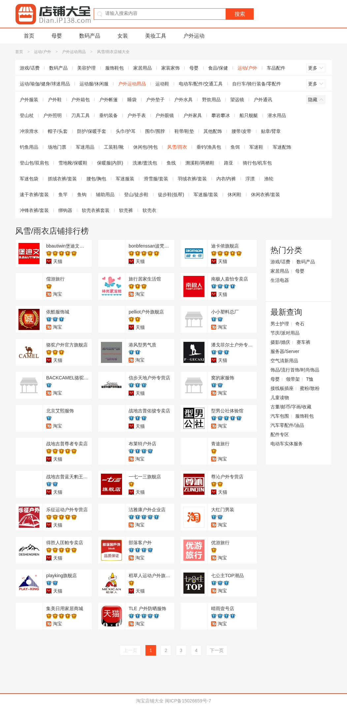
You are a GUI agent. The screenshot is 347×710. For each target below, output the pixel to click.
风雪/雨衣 (177, 147)
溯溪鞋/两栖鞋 (199, 162)
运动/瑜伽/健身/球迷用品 (45, 83)
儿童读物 (279, 397)
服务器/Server (284, 351)
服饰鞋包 (114, 68)
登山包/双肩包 (34, 162)
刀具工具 (80, 115)
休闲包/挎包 (145, 147)
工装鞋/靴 (114, 147)
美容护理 (86, 68)
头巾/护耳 (126, 131)
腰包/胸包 (96, 178)
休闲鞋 (234, 194)
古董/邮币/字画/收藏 (290, 406)
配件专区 (279, 434)
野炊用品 (211, 99)
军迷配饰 (282, 147)
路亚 (228, 162)
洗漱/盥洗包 (145, 162)
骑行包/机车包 (257, 162)
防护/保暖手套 (91, 131)
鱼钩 (81, 194)
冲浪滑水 (29, 131)
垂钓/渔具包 (209, 147)
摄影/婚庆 (280, 342)
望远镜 (237, 99)
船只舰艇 (248, 115)
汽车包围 (279, 416)
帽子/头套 (58, 131)
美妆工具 (155, 36)
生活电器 (279, 280)
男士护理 (279, 323)
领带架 (293, 379)
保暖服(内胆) (110, 162)
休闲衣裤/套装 (265, 194)
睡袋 (132, 99)
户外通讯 (263, 99)
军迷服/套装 (206, 194)
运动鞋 (162, 83)
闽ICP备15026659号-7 (188, 700)
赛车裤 (303, 342)
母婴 (56, 36)
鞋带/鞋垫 (184, 131)
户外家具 (192, 115)
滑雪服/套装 (156, 178)
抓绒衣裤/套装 (62, 178)
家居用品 (142, 68)
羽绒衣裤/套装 (192, 178)
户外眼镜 (164, 115)
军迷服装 (125, 178)
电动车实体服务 (286, 443)
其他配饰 (213, 131)
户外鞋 (55, 99)
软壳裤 (126, 210)
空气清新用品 (284, 360)
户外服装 (29, 99)
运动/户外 (42, 51)
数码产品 (89, 36)
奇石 (299, 323)
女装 (122, 36)
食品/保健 (218, 68)
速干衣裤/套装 (34, 194)
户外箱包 (80, 99)
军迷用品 (85, 147)
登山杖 (27, 115)
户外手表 (136, 115)
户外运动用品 (74, 51)
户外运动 (194, 36)
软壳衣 (149, 210)
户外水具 (183, 99)
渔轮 (268, 178)
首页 (29, 36)
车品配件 (276, 68)
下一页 (217, 650)
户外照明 (52, 115)
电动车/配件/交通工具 (201, 83)
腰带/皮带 (241, 131)
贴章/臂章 (271, 131)
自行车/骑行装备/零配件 (256, 83)
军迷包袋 (29, 178)
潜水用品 (277, 115)
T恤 (310, 379)
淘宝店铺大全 (150, 700)
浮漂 (250, 178)
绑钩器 (65, 210)
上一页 (130, 650)
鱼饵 (235, 147)
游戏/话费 (30, 68)
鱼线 (171, 162)
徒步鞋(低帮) (171, 194)
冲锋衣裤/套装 (34, 210)
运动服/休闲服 (94, 83)
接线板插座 (282, 388)
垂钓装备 (108, 115)
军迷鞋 (256, 147)
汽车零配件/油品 (287, 425)
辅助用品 (105, 194)
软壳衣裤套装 (96, 210)
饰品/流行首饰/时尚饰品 (294, 369)
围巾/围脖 (155, 131)
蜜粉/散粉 (310, 388)
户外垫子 (155, 99)
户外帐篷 (108, 99)
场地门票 (57, 147)
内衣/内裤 (226, 178)
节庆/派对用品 (285, 333)
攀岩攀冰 (220, 115)
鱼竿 (63, 194)
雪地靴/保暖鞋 (72, 162)
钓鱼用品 (29, 147)
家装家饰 (170, 68)
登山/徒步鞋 (136, 194)
